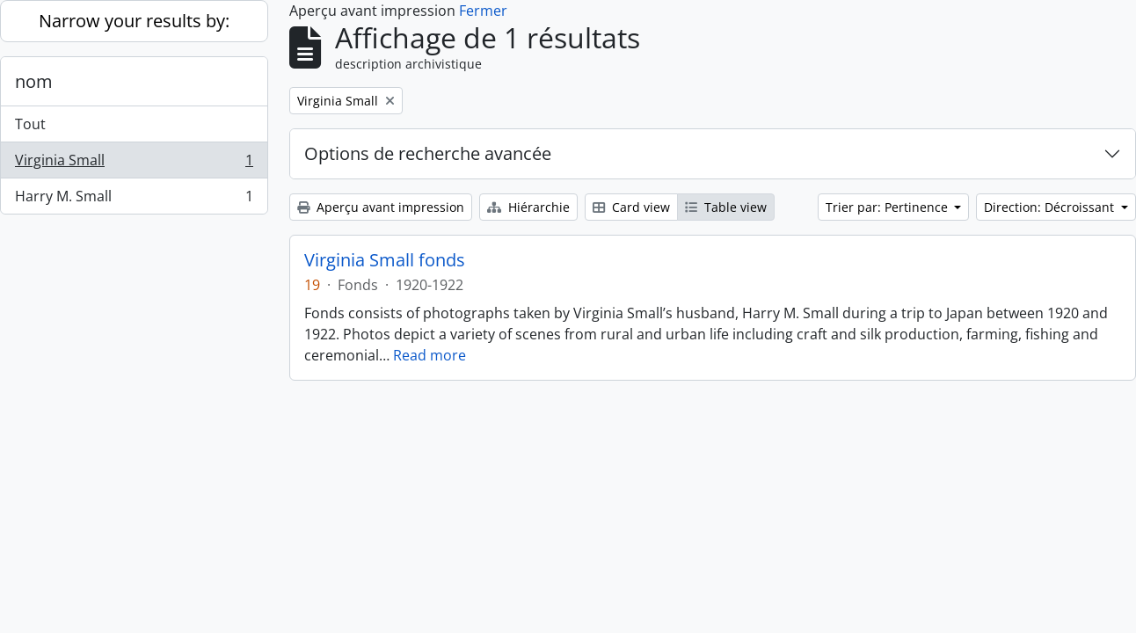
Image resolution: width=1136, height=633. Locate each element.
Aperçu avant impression (380, 207)
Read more (429, 355)
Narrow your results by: (134, 21)
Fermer (483, 10)
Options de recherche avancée (427, 153)
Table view (726, 207)
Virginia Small (133, 163)
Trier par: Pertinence (888, 207)
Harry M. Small (133, 200)
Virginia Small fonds (384, 260)
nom (34, 81)
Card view (631, 207)
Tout (30, 124)
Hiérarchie (528, 207)
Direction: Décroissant (1051, 207)
